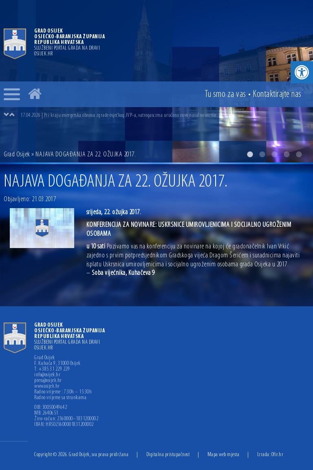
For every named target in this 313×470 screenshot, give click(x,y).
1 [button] (250, 154)
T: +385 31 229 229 (52, 369)
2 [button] (262, 154)
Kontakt (277, 94)
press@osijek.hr (48, 381)
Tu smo (225, 94)
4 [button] (286, 154)
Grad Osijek (17, 154)
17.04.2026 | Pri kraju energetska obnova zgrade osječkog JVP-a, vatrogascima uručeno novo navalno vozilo (118, 115)
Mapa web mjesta (223, 455)
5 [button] (299, 154)
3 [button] (274, 154)
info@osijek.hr (47, 375)
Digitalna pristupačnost (168, 455)
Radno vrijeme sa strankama (60, 398)
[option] (164, 115)
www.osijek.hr (47, 386)
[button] (302, 72)
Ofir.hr (277, 455)
